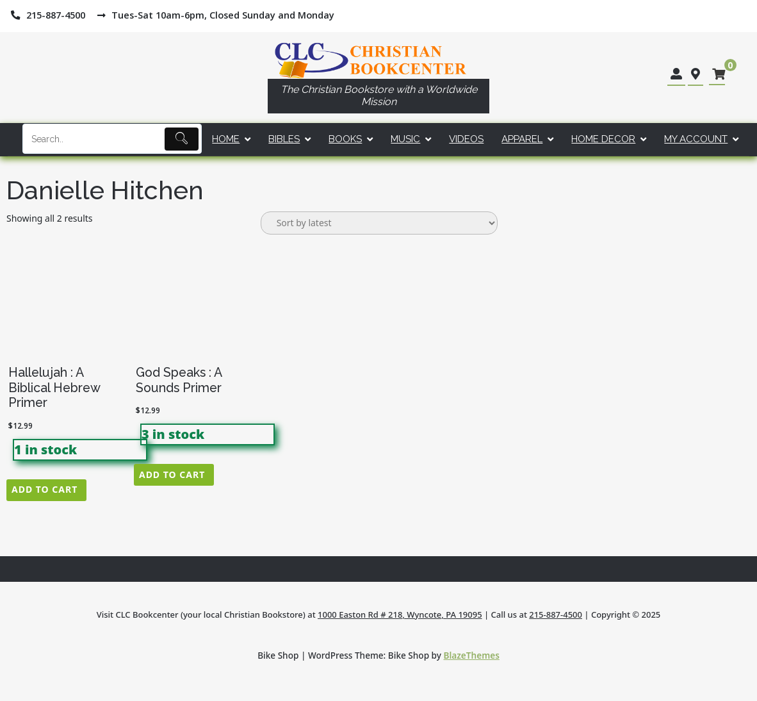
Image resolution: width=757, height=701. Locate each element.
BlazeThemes (472, 655)
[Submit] (182, 139)
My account (696, 139)
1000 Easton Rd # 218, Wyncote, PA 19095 (400, 614)
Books (345, 139)
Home (226, 139)
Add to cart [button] (44, 489)
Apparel (521, 139)
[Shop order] (379, 223)
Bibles (284, 139)
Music (405, 139)
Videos (466, 139)
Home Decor (603, 139)
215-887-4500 (555, 614)
